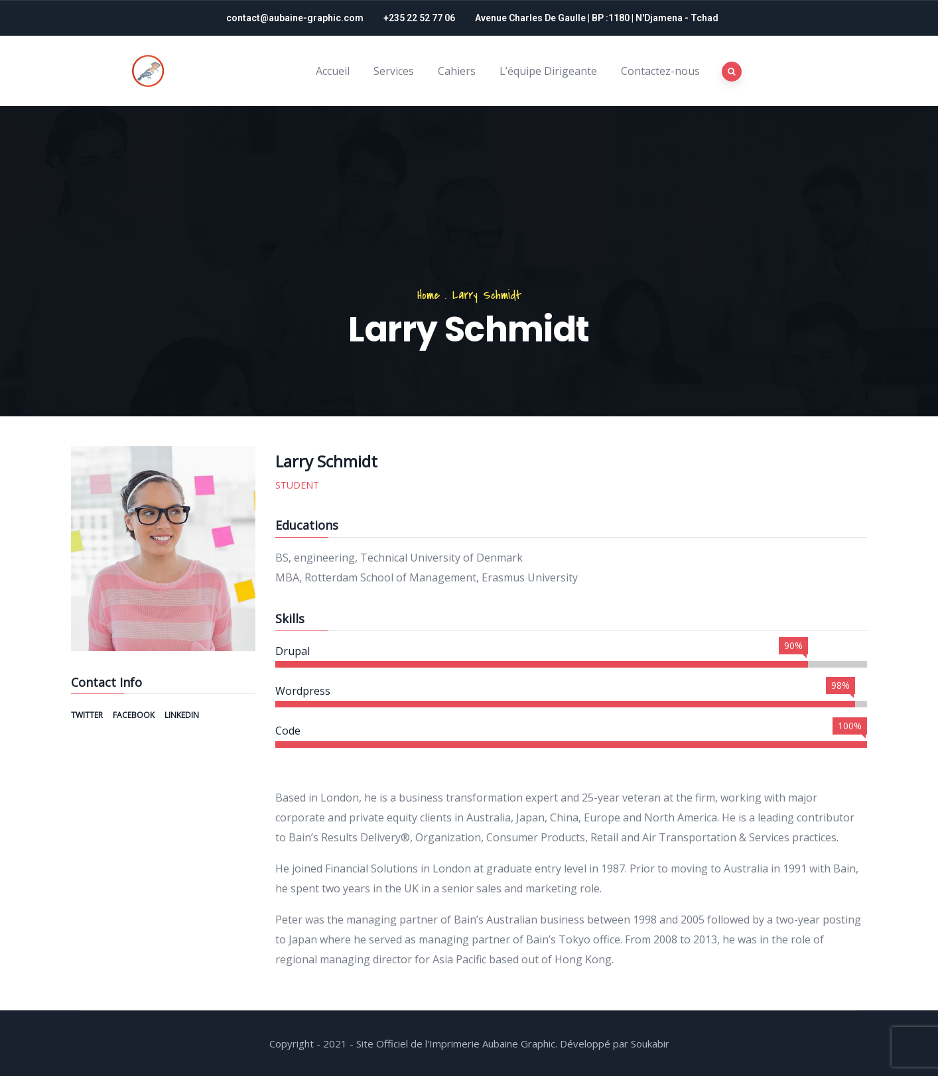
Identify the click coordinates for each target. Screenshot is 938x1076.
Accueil (333, 71)
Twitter (88, 715)
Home (428, 295)
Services (393, 71)
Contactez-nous (660, 71)
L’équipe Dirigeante (548, 71)
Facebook (135, 715)
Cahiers (457, 71)
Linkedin (182, 715)
